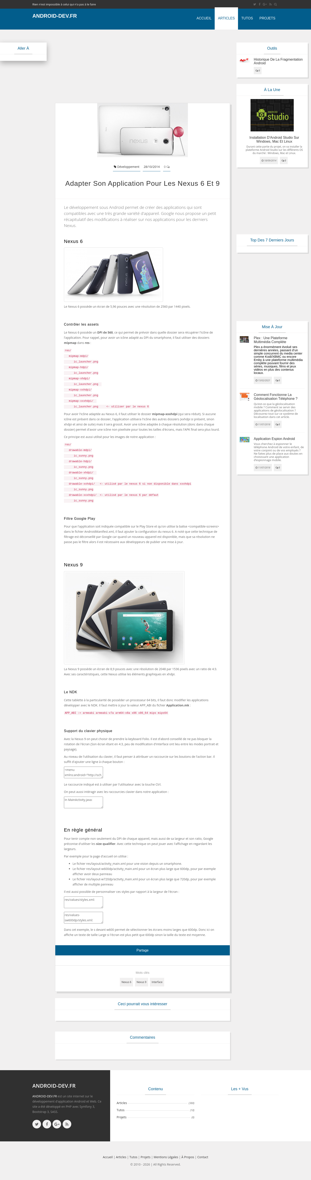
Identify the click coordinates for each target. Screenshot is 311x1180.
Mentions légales (166, 1157)
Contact (202, 1157)
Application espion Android (274, 439)
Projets (267, 18)
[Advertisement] (142, 66)
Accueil (204, 18)
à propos (187, 1157)
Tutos (247, 18)
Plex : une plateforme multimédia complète (270, 340)
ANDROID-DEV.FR (44, 1096)
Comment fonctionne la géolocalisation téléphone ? (276, 396)
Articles (226, 18)
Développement (127, 167)
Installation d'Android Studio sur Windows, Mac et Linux (274, 139)
